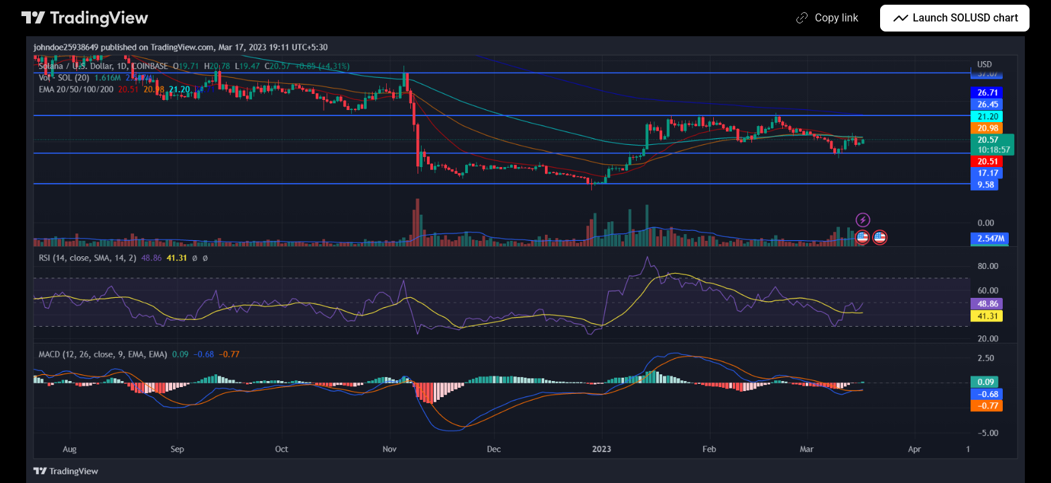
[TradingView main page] (85, 18)
